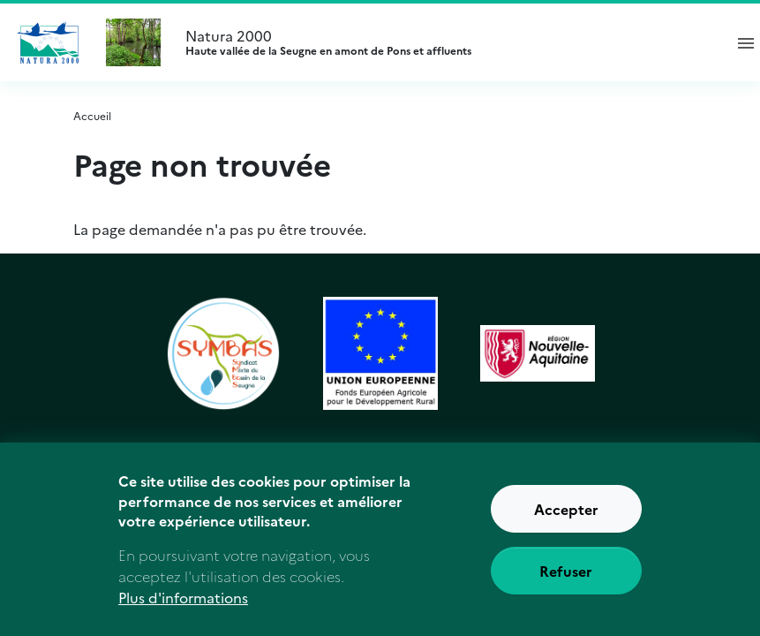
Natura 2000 (446, 42)
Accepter (566, 516)
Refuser (565, 578)
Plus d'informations (183, 605)
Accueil (92, 115)
